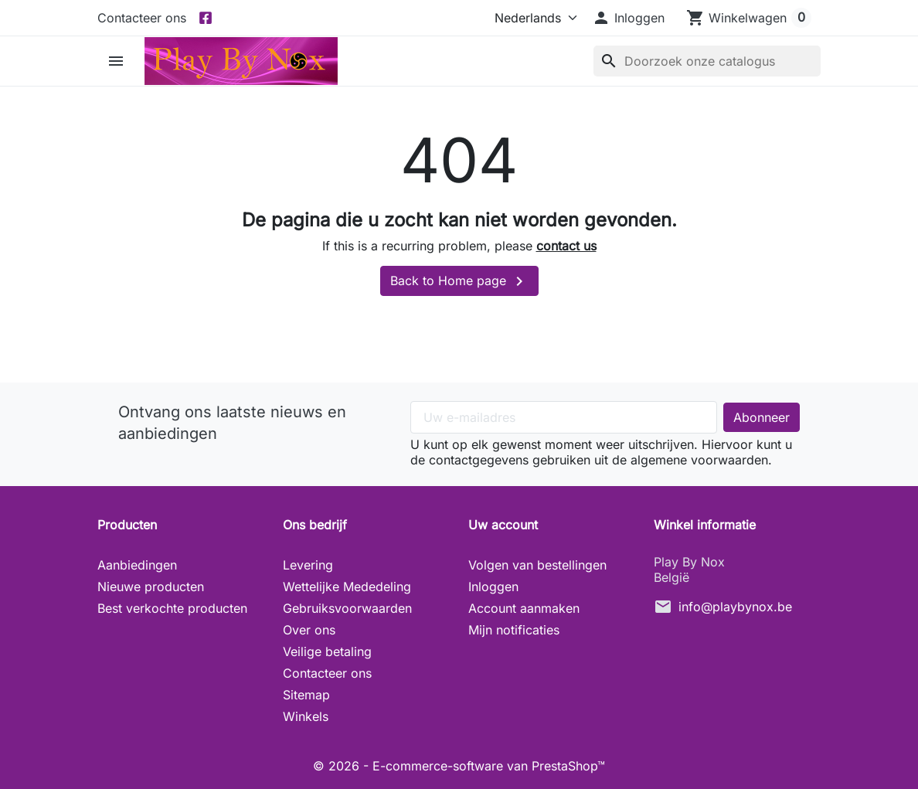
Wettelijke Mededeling (347, 586)
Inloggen (493, 586)
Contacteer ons (141, 18)
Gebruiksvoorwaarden (347, 608)
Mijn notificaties (513, 630)
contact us (566, 245)
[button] (628, 18)
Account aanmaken (524, 608)
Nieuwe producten (150, 586)
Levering (308, 565)
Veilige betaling (327, 651)
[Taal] (532, 18)
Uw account (503, 524)
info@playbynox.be (735, 606)
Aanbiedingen (137, 565)
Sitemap (306, 694)
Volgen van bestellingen (537, 565)
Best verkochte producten (172, 608)
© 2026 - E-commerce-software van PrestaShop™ (459, 766)
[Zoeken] (707, 61)
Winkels (305, 716)
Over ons (309, 630)
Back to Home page (459, 281)
